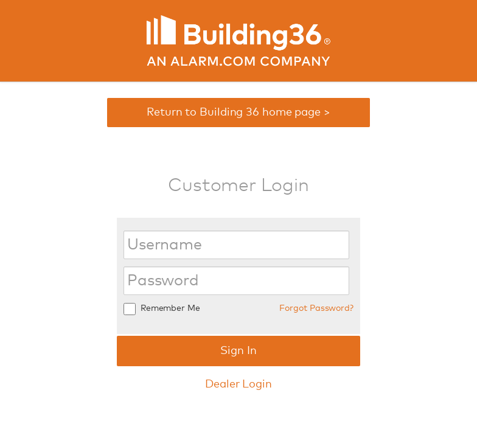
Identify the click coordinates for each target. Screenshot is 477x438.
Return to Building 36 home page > (238, 112)
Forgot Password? (316, 308)
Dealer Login (238, 384)
